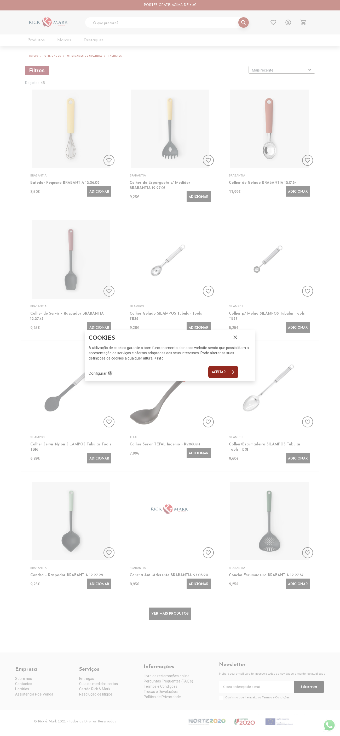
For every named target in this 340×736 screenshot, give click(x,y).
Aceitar (223, 372)
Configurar (101, 373)
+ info (159, 358)
